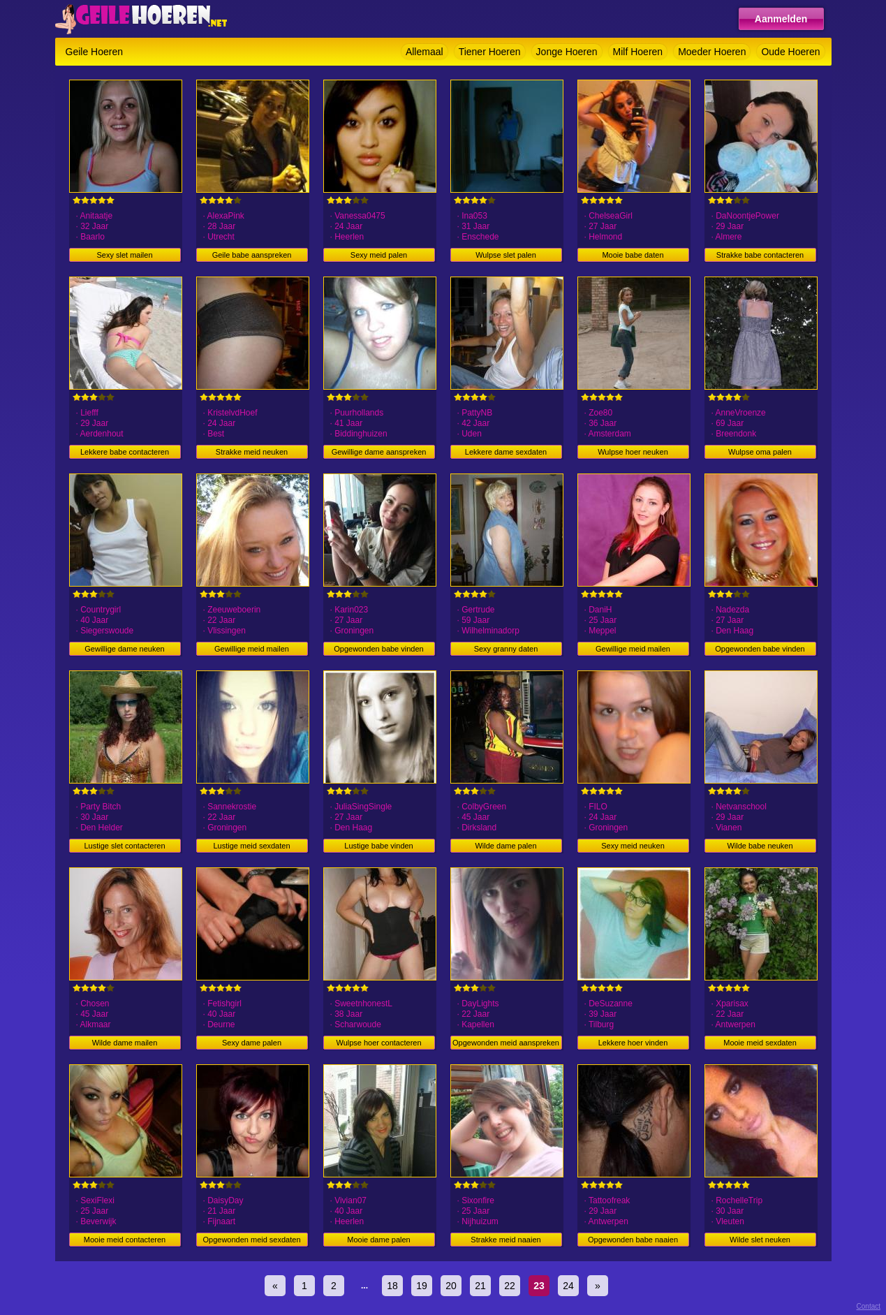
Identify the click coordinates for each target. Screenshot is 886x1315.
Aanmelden (781, 18)
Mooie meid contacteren (124, 1239)
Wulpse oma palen (760, 452)
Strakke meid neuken (252, 452)
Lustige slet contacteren (124, 846)
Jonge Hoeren (567, 51)
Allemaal (424, 51)
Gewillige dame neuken (124, 649)
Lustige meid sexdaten (251, 846)
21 (480, 1285)
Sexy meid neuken (633, 846)
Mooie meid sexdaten (760, 1042)
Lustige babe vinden (378, 846)
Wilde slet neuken (760, 1239)
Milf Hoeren (638, 51)
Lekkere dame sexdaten (506, 452)
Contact (868, 1306)
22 (509, 1285)
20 (451, 1285)
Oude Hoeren (790, 51)
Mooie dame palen (379, 1239)
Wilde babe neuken (759, 846)
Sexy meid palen (378, 255)
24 (568, 1285)
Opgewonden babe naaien (633, 1239)
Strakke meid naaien (505, 1239)
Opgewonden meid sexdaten (251, 1239)
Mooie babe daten (632, 255)
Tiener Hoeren (490, 51)
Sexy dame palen (251, 1042)
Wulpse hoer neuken (633, 452)
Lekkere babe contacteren (124, 452)
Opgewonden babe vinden (378, 649)
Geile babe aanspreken (252, 255)
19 (421, 1285)
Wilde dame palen (505, 846)
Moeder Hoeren (712, 51)
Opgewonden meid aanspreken (505, 1042)
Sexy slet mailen (124, 255)
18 (392, 1285)
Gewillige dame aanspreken (379, 452)
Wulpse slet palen (505, 255)
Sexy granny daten (506, 649)
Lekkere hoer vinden (633, 1042)
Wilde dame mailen (125, 1042)
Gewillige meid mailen (251, 649)
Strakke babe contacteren (760, 255)
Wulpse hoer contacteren (378, 1042)
